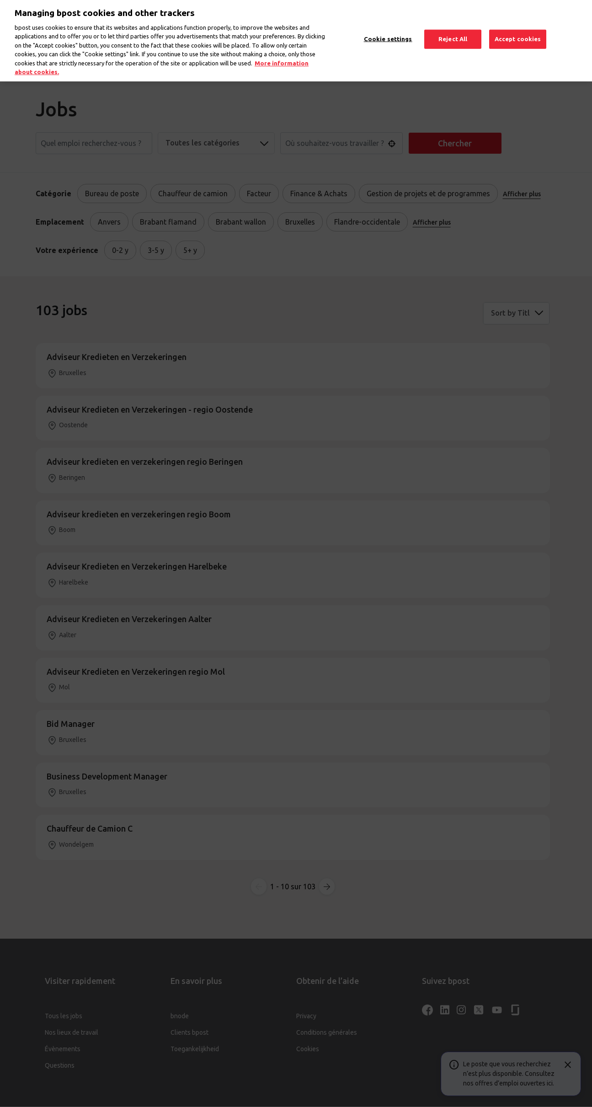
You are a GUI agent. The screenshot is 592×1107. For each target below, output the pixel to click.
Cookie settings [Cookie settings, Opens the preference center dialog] (388, 30)
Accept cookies (518, 30)
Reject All (452, 30)
